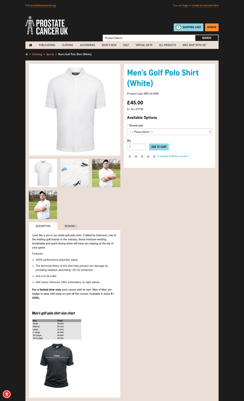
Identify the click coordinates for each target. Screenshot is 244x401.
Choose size (136, 125)
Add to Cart (159, 147)
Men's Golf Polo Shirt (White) (75, 54)
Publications (47, 45)
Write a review (179, 156)
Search (206, 38)
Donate (211, 27)
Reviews (71, 226)
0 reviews (163, 156)
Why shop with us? (194, 45)
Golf (126, 45)
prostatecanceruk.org (43, 5)
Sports (50, 54)
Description (43, 226)
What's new (109, 45)
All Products (167, 45)
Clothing (67, 45)
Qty (129, 140)
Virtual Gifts (144, 45)
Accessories (87, 45)
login (185, 5)
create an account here (205, 5)
